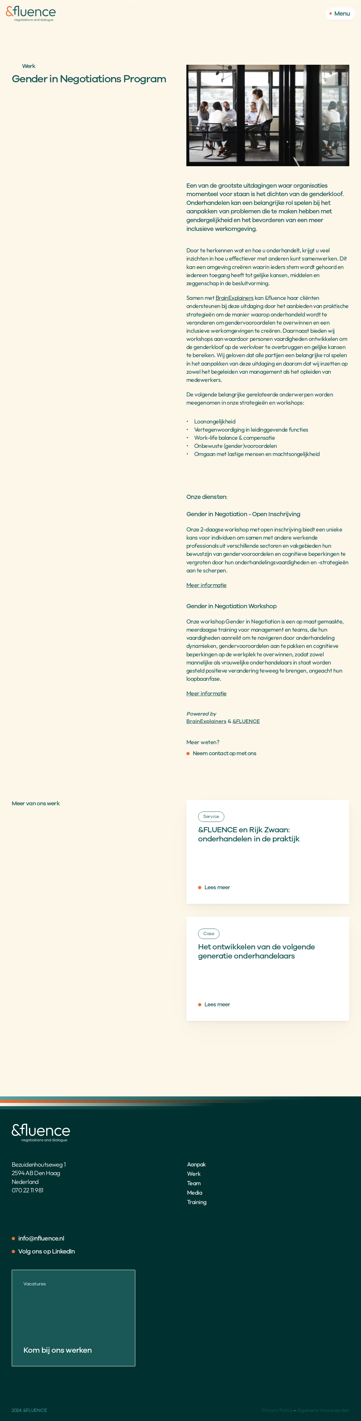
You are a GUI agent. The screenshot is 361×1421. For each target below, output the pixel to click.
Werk (194, 1173)
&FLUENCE (246, 721)
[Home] (31, 13)
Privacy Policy (277, 1410)
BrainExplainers (235, 298)
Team (194, 1183)
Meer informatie (206, 585)
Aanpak (196, 1164)
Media (194, 1192)
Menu (342, 13)
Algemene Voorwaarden (323, 1410)
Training (197, 1202)
